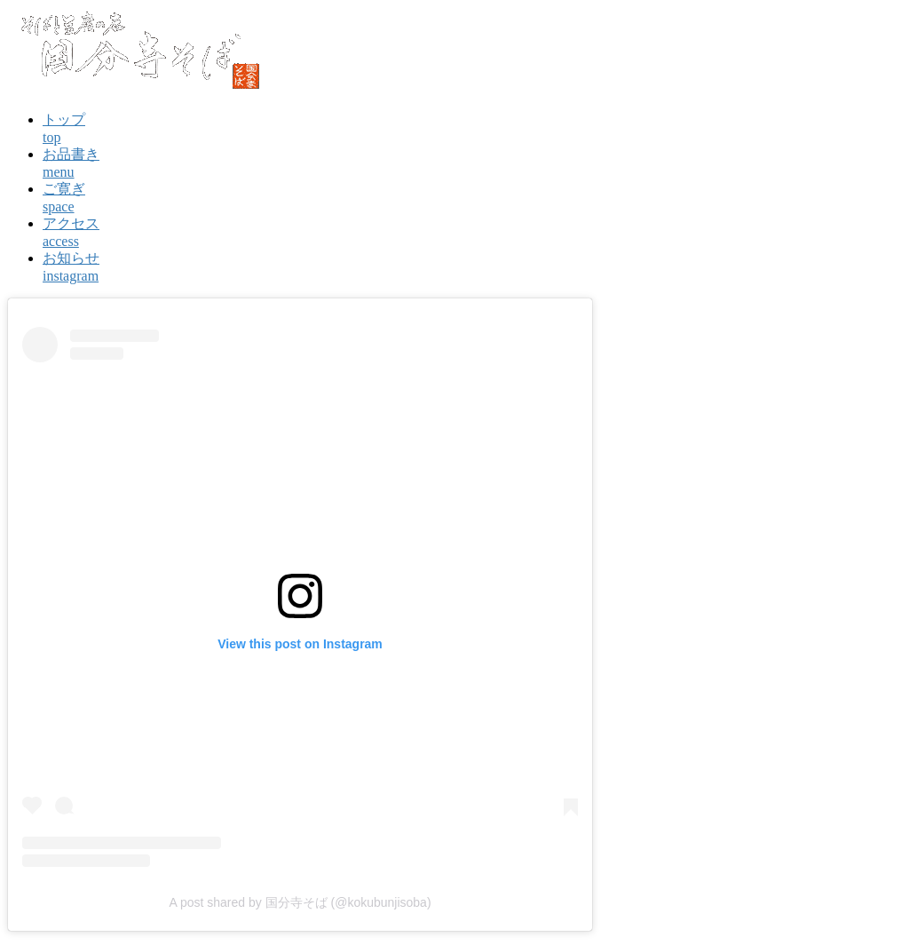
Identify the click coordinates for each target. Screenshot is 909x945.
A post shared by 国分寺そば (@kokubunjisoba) (300, 902)
